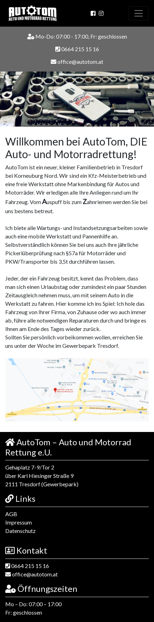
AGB (11, 514)
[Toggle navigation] (138, 13)
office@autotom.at (77, 61)
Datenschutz (20, 530)
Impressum (18, 522)
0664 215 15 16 (77, 49)
